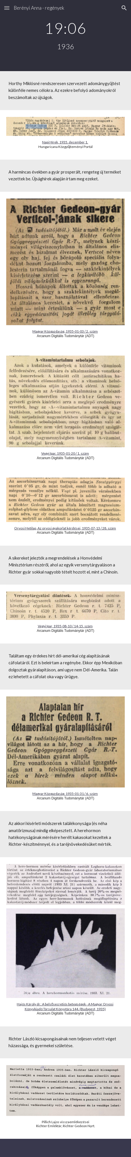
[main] (65, 35)
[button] (7, 8)
